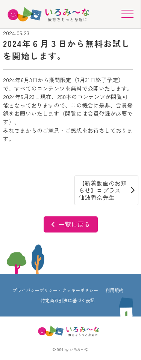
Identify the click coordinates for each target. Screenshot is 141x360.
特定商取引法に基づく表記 (68, 300)
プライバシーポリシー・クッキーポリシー (55, 290)
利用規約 (114, 290)
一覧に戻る (70, 224)
